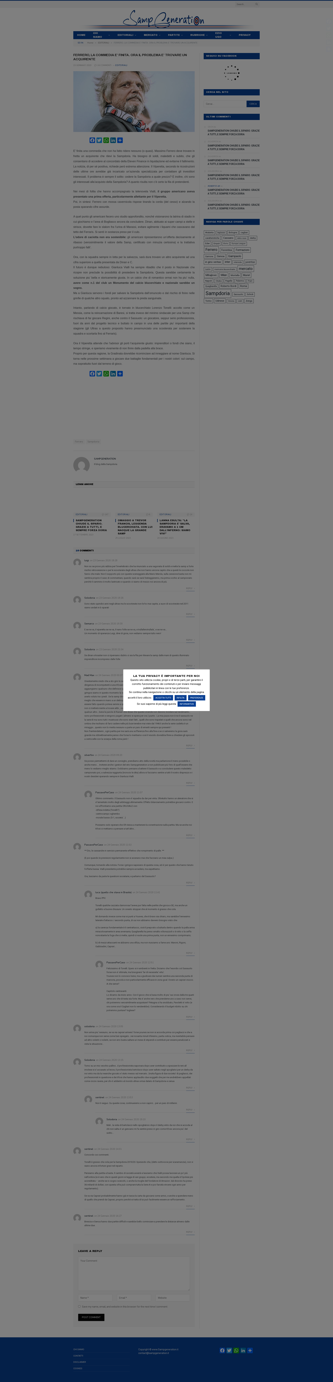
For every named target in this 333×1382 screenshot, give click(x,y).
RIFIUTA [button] (180, 697)
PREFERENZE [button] (196, 697)
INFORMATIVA (187, 704)
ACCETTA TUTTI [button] (163, 697)
